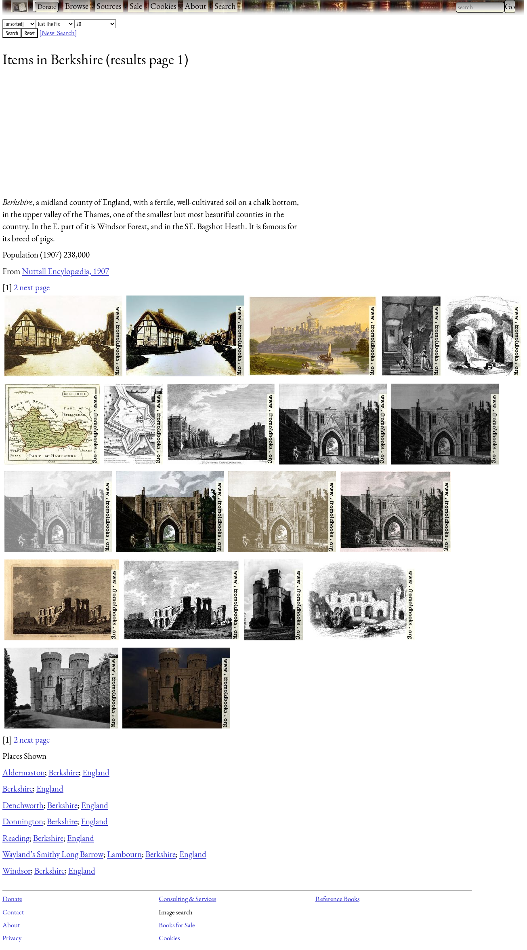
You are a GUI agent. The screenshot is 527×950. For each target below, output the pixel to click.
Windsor (16, 870)
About (195, 5)
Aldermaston (23, 772)
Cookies (163, 5)
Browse (76, 5)
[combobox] (480, 7)
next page (34, 287)
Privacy (11, 937)
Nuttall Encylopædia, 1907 (65, 271)
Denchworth (23, 805)
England (95, 772)
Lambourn (124, 854)
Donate (12, 898)
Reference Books (337, 898)
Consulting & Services (187, 898)
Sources (109, 5)
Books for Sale (177, 924)
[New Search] (58, 32)
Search (225, 5)
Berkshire (63, 772)
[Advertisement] (244, 135)
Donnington (22, 821)
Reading (15, 837)
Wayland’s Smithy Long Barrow (52, 854)
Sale (136, 5)
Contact (13, 912)
